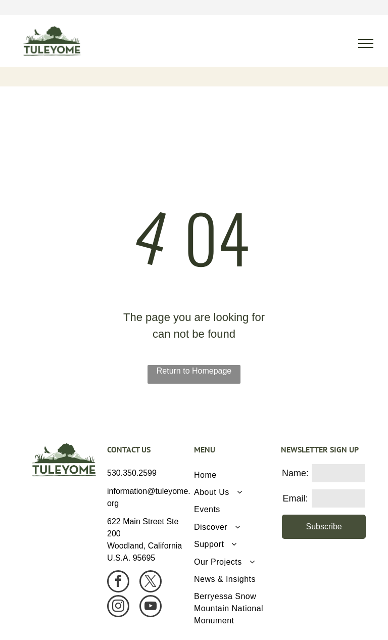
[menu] (366, 43)
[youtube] (150, 607)
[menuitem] (233, 474)
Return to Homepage (194, 371)
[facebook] (118, 582)
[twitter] (150, 582)
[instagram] (118, 607)
